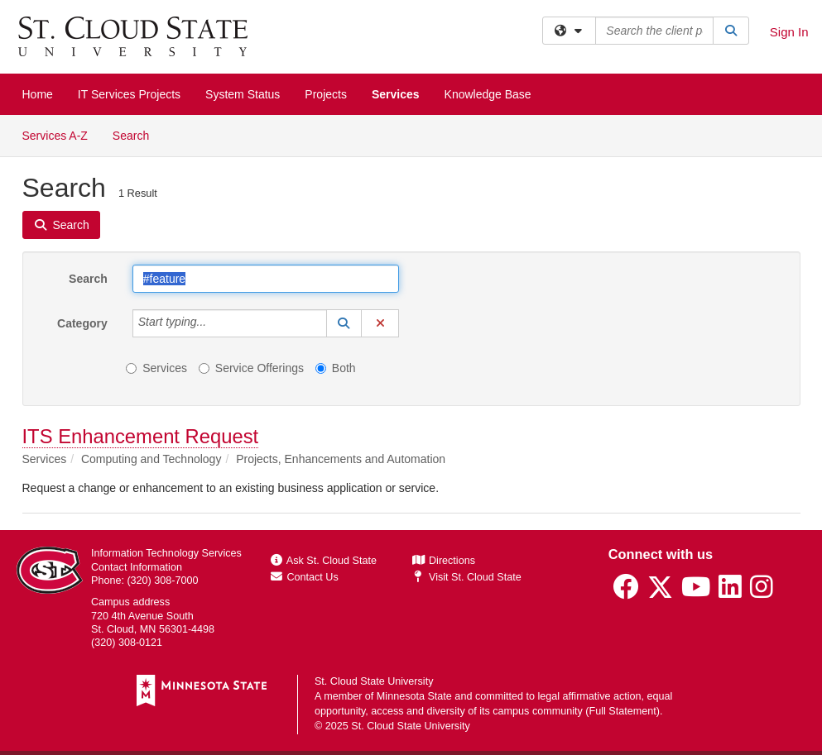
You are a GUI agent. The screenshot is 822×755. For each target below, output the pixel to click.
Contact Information (136, 567)
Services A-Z (55, 135)
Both (335, 368)
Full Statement (622, 711)
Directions (443, 560)
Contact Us (305, 577)
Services (396, 94)
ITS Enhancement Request (140, 436)
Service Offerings (251, 368)
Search (137, 134)
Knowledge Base (488, 94)
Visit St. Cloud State (466, 577)
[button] (344, 323)
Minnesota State (414, 696)
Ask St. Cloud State (324, 560)
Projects (326, 94)
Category (82, 323)
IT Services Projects (129, 94)
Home (37, 94)
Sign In (789, 32)
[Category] (215, 323)
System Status (242, 94)
